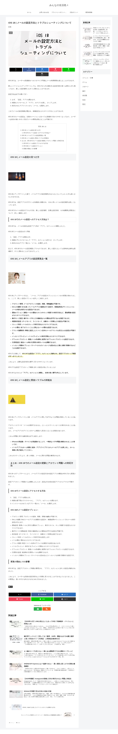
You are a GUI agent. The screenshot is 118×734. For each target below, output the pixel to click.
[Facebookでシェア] (25, 70)
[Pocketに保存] (47, 70)
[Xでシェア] (13, 70)
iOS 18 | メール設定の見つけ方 (31, 125)
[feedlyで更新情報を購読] (40, 605)
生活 (10, 582)
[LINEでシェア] (59, 70)
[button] (70, 70)
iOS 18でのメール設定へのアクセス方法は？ (37, 128)
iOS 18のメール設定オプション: (33, 142)
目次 (39, 122)
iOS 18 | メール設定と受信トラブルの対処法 (35, 134)
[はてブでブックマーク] (36, 70)
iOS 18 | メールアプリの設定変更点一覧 (34, 131)
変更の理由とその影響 (30, 144)
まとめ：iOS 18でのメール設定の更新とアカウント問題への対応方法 (43, 136)
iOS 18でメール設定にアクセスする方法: (35, 139)
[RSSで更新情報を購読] (44, 605)
